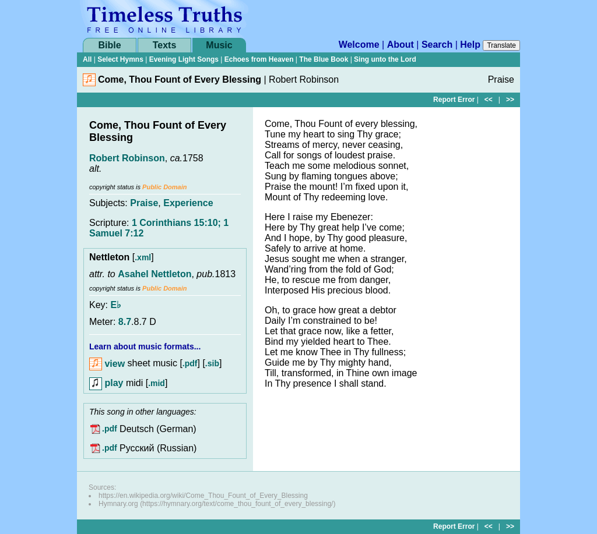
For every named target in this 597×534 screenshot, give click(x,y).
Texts (165, 45)
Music (219, 45)
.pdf (190, 364)
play (106, 383)
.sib (212, 364)
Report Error (454, 100)
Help (470, 44)
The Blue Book (323, 59)
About (400, 44)
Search (437, 44)
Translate (501, 45)
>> (510, 100)
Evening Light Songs (184, 59)
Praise (144, 203)
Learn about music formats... (145, 346)
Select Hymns (120, 59)
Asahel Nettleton (154, 274)
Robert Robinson (127, 158)
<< (488, 100)
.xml (143, 257)
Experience (188, 203)
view (107, 364)
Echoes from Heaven (259, 59)
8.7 (124, 322)
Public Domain (164, 186)
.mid (156, 383)
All (87, 59)
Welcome (359, 44)
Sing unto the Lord (385, 59)
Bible (109, 45)
